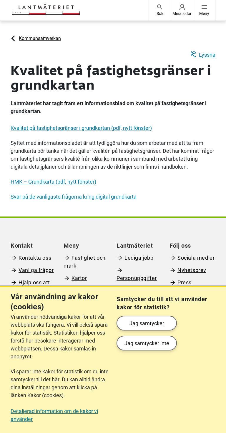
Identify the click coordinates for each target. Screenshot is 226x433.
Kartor (79, 278)
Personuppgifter (137, 278)
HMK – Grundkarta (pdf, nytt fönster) (53, 182)
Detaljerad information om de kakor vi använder (54, 415)
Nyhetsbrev (191, 270)
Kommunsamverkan (40, 38)
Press (184, 282)
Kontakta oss (35, 258)
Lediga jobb (139, 258)
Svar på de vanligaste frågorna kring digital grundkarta (74, 197)
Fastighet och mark (85, 262)
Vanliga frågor (36, 270)
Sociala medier (196, 258)
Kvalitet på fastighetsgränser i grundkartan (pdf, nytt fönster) (81, 128)
